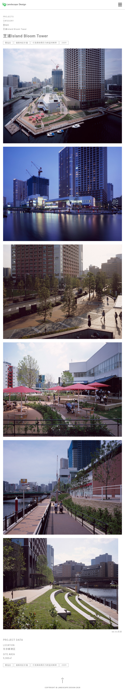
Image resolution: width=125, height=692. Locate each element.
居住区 (8, 42)
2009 (64, 42)
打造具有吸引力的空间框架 (45, 42)
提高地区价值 (22, 42)
